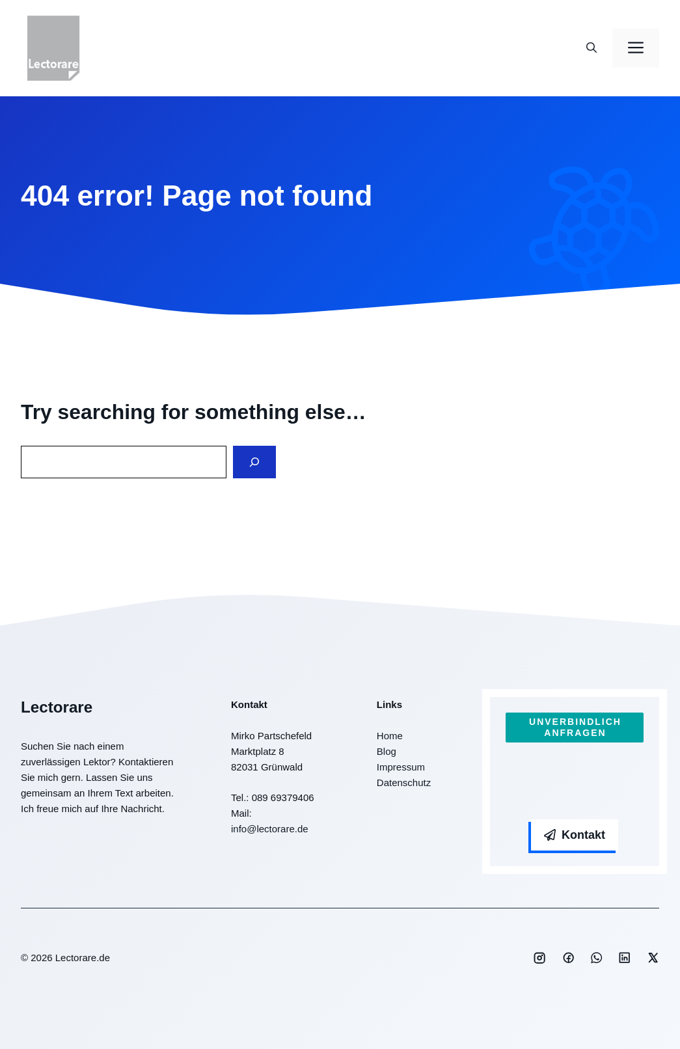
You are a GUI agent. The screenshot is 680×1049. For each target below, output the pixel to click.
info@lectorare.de (269, 828)
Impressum (401, 766)
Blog (386, 751)
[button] (591, 48)
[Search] (254, 462)
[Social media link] (539, 957)
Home (390, 735)
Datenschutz (404, 782)
